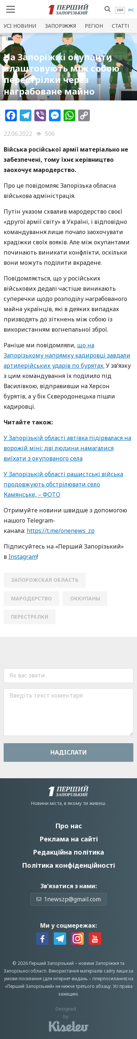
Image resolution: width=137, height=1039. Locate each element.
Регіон (94, 25)
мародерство (31, 598)
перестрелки (29, 616)
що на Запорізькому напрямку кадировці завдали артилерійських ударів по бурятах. (67, 355)
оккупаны (85, 598)
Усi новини (20, 25)
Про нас (68, 825)
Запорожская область (45, 579)
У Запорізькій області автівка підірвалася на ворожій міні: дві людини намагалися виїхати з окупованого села (67, 448)
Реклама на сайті (68, 838)
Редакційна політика (68, 852)
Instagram (22, 557)
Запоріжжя (60, 25)
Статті (120, 25)
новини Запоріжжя (99, 963)
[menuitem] (120, 10)
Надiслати (68, 752)
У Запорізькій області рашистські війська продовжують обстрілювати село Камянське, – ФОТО (63, 484)
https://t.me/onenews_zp (61, 531)
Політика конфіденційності (68, 865)
